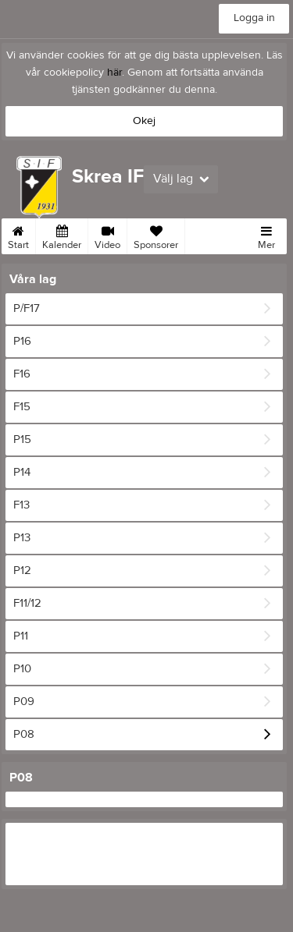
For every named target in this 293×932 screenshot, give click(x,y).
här (114, 73)
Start (18, 234)
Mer (266, 234)
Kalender (61, 234)
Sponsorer (156, 234)
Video (107, 234)
